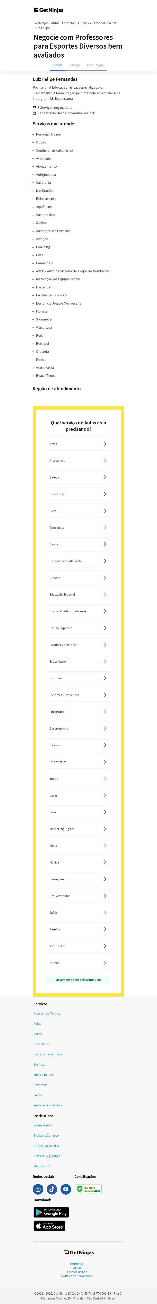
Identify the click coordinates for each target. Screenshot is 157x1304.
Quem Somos (43, 1125)
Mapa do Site (42, 1166)
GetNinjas (41, 23)
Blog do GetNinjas (46, 1146)
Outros (83, 23)
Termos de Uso (77, 1272)
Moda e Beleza (44, 1075)
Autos (38, 1034)
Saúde (38, 1095)
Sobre (58, 65)
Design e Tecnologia (48, 1054)
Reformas (40, 1085)
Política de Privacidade (77, 1276)
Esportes (69, 23)
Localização (95, 65)
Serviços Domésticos (48, 1105)
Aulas (55, 23)
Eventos (39, 1064)
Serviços (74, 65)
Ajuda (77, 1268)
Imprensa (77, 1264)
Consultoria (42, 1044)
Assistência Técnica (47, 1013)
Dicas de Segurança (47, 1156)
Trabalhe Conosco (46, 1135)
